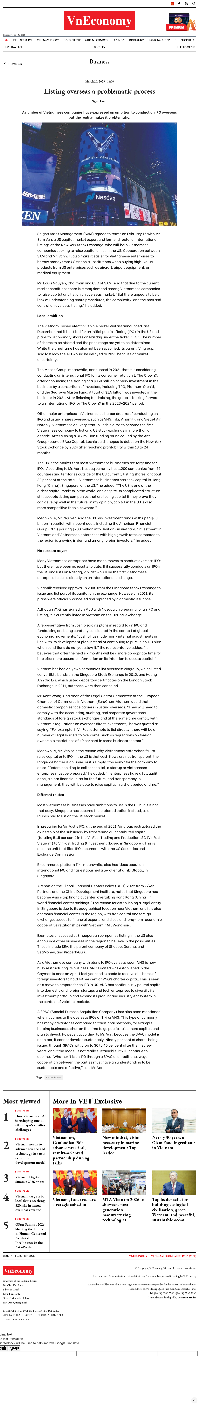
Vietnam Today (48, 40)
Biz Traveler (14, 47)
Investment (71, 40)
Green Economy (96, 40)
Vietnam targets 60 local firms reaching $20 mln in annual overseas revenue (30, 1203)
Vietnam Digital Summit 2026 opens (30, 1179)
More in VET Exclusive (87, 1101)
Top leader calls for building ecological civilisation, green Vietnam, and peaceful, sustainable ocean (173, 1210)
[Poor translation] (14, 1348)
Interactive (186, 47)
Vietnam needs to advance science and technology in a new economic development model (30, 1153)
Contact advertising (19, 1256)
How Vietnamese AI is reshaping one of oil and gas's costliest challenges (31, 1123)
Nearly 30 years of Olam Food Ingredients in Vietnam (174, 1142)
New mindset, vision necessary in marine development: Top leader (121, 1145)
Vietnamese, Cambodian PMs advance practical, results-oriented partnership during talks (71, 1150)
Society (99, 47)
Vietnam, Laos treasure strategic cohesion (74, 1202)
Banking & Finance (162, 40)
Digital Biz (136, 40)
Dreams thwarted (54, 1077)
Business (118, 40)
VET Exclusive (22, 40)
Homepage (13, 63)
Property (187, 40)
